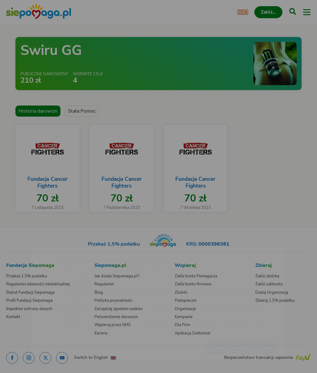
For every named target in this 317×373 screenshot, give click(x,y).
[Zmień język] (17, 251)
